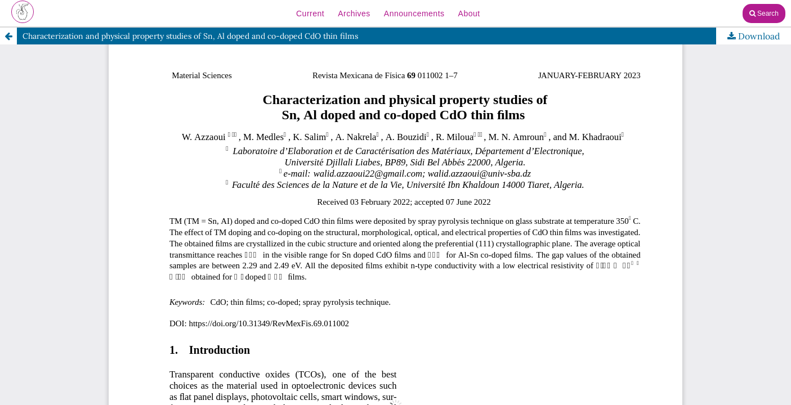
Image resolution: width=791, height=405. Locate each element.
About (469, 13)
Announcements (414, 13)
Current (310, 13)
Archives (354, 13)
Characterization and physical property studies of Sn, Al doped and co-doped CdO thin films (190, 36)
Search (764, 13)
